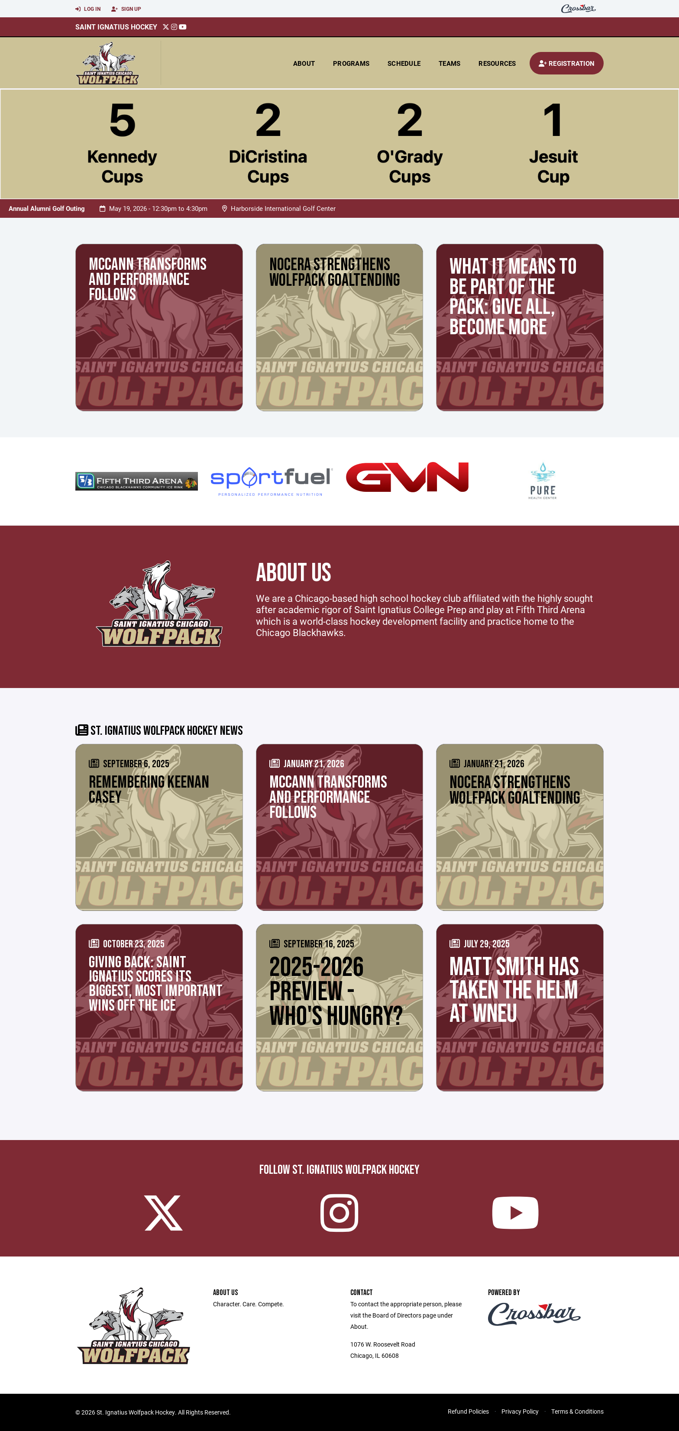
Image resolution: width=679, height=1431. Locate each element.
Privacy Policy (520, 1411)
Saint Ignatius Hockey (116, 26)
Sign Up (126, 9)
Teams (449, 63)
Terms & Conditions (577, 1411)
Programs (351, 63)
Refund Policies (468, 1411)
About (304, 63)
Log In (87, 9)
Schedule (404, 63)
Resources (497, 63)
